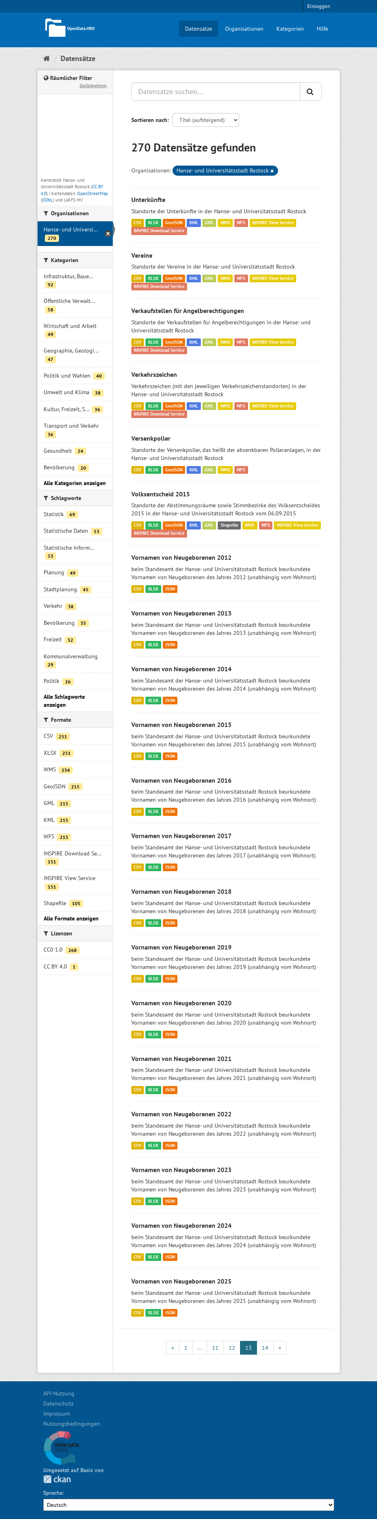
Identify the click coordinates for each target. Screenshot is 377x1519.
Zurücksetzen (93, 85)
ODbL (47, 200)
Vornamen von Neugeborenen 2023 (181, 1170)
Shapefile (229, 525)
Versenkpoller (151, 438)
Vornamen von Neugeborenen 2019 (181, 947)
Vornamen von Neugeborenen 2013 (181, 613)
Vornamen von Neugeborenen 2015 (181, 725)
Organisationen (244, 28)
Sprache (53, 1492)
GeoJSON (174, 223)
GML (209, 223)
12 (232, 1347)
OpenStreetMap (92, 193)
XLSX (153, 223)
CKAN (57, 1479)
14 (265, 1347)
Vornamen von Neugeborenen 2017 (181, 836)
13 (248, 1347)
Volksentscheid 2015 (160, 494)
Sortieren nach (149, 120)
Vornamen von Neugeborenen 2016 (181, 780)
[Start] (46, 58)
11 (215, 1347)
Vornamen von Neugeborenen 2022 (181, 1114)
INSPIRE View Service (273, 223)
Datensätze (198, 28)
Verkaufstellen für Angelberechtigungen (187, 311)
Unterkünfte (148, 199)
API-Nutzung (58, 1393)
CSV (137, 223)
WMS (225, 223)
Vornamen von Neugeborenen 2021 (181, 1059)
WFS (241, 223)
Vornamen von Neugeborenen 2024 (181, 1225)
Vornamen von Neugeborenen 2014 (181, 669)
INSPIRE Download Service (159, 231)
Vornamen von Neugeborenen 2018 (181, 891)
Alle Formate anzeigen (71, 918)
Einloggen (318, 6)
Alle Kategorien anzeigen (75, 483)
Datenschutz (58, 1403)
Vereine (141, 255)
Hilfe (322, 28)
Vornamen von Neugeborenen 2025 (181, 1281)
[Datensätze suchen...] (215, 91)
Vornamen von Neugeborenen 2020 (181, 1003)
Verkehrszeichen (154, 374)
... (200, 1347)
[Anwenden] (311, 91)
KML (194, 223)
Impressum (56, 1413)
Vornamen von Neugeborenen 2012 (181, 557)
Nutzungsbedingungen (71, 1423)
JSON (170, 589)
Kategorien (290, 28)
